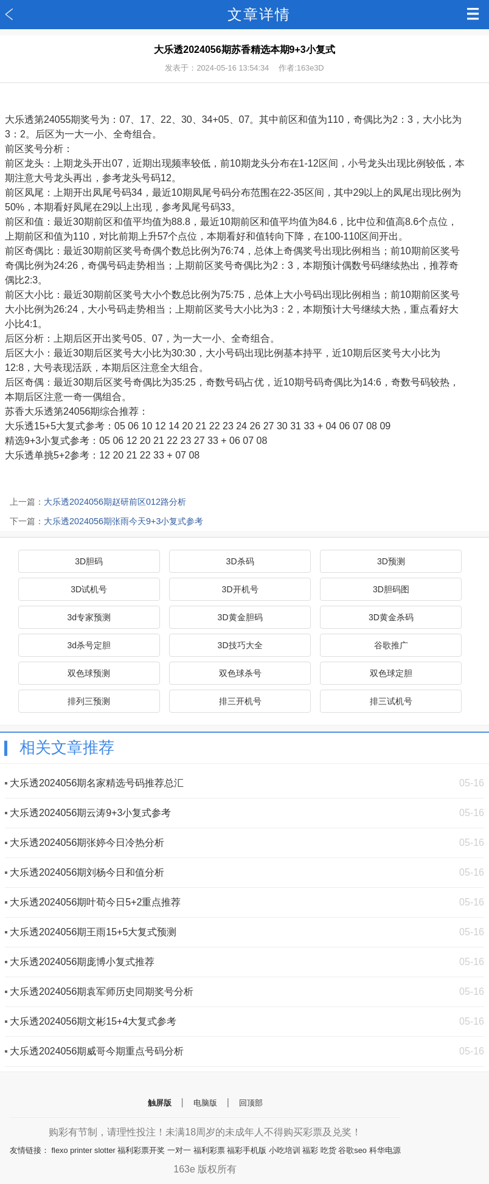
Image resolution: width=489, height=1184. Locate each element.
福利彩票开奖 (141, 1150)
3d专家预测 (89, 617)
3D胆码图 (391, 589)
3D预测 (391, 561)
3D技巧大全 (240, 645)
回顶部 (251, 1102)
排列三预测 (89, 701)
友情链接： (29, 1150)
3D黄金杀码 (391, 617)
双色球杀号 (240, 673)
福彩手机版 (246, 1150)
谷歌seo (352, 1150)
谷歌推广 (391, 645)
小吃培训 (284, 1150)
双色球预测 (89, 673)
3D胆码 (89, 561)
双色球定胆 (391, 673)
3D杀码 (240, 561)
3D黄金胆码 (240, 617)
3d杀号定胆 (89, 645)
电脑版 (205, 1102)
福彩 (310, 1150)
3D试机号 (89, 589)
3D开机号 (240, 589)
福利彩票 (209, 1150)
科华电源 (385, 1150)
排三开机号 (240, 701)
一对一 (179, 1150)
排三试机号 (391, 701)
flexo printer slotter (84, 1150)
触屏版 (160, 1102)
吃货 (328, 1150)
